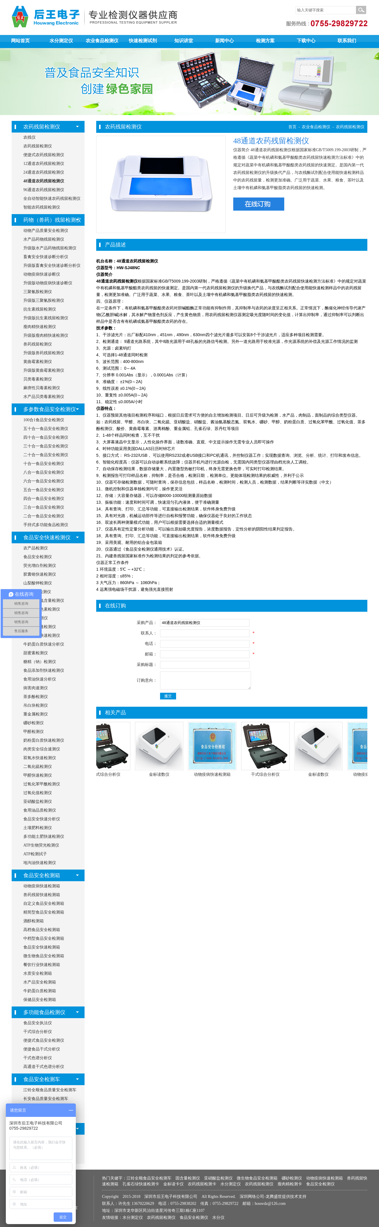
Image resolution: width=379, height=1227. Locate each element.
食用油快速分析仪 (39, 679)
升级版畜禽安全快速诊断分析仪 (51, 265)
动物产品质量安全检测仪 (45, 230)
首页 (292, 127)
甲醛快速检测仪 (37, 775)
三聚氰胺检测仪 (37, 292)
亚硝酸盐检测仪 (37, 801)
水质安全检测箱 (37, 973)
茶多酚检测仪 (35, 696)
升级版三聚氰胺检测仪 (43, 300)
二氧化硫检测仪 (37, 766)
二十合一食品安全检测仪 (45, 455)
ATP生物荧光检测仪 (41, 845)
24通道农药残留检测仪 (43, 172)
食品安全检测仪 (37, 557)
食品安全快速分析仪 (41, 819)
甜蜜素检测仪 (35, 653)
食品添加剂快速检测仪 (43, 670)
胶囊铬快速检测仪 (39, 574)
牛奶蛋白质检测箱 (39, 991)
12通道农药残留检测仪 (43, 163)
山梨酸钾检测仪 (37, 583)
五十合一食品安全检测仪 (45, 428)
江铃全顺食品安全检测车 (149, 1178)
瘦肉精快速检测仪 (39, 327)
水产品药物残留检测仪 (43, 239)
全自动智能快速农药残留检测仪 (51, 198)
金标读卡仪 (173, 1184)
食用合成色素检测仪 (41, 609)
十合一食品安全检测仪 (43, 463)
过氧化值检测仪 (37, 793)
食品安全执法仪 (37, 1023)
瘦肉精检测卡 (290, 1184)
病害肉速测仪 (35, 688)
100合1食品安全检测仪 (43, 420)
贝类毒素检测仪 (37, 379)
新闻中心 (224, 40)
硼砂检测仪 (33, 723)
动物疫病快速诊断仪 (41, 274)
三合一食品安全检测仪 (43, 507)
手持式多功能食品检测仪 (45, 525)
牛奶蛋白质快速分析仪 (43, 644)
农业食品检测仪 (102, 40)
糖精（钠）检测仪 (39, 662)
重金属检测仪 (35, 714)
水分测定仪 (61, 40)
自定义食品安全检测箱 (43, 903)
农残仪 (29, 137)
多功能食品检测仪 (44, 1012)
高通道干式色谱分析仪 (43, 1066)
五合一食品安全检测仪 (43, 490)
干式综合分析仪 (37, 1031)
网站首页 (20, 40)
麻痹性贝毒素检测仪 (41, 388)
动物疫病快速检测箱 (41, 886)
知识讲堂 (183, 40)
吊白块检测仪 (35, 705)
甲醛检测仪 (33, 731)
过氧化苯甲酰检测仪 (41, 784)
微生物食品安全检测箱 (43, 956)
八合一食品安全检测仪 (43, 472)
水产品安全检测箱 (39, 982)
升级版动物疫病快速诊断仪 (47, 283)
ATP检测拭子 (35, 854)
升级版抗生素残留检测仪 (45, 318)
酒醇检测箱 (33, 921)
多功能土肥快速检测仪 (43, 836)
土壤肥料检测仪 (37, 828)
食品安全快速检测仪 (47, 537)
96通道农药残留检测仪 (43, 190)
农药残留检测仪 (41, 127)
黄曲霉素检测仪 (37, 361)
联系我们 (347, 40)
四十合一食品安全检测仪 (45, 437)
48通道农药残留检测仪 (43, 181)
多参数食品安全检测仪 (49, 409)
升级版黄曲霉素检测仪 (43, 370)
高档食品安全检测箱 (41, 930)
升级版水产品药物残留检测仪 (49, 248)
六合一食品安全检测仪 (43, 481)
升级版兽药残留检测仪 (43, 353)
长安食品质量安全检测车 (45, 1098)
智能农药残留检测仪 (41, 207)
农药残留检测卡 (202, 1184)
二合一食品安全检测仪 (43, 516)
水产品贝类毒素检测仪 (43, 396)
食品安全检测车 (41, 1079)
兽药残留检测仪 (37, 344)
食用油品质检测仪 (39, 810)
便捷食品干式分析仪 (41, 1049)
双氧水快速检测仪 (39, 758)
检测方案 (265, 40)
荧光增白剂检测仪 (39, 565)
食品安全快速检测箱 (41, 947)
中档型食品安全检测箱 (43, 938)
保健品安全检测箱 (39, 999)
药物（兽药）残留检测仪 (52, 220)
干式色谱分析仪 (37, 1058)
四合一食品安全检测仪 (43, 498)
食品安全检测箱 (41, 875)
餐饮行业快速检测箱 (41, 964)
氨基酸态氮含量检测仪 (43, 600)
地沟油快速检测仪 (39, 863)
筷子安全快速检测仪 (41, 635)
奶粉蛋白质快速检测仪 (43, 740)
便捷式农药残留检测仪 (43, 155)
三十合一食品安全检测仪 (45, 446)
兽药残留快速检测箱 (41, 895)
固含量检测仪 (188, 1178)
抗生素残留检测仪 (39, 309)
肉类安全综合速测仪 (41, 749)
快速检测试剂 (143, 40)
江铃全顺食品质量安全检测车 (49, 1090)
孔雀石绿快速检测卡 (140, 1184)
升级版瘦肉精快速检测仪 (45, 335)
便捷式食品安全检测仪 (43, 1040)
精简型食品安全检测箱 (43, 912)
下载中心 (306, 40)
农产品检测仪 (35, 548)
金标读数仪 (163, 774)
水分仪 (218, 1217)
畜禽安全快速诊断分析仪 (45, 257)
